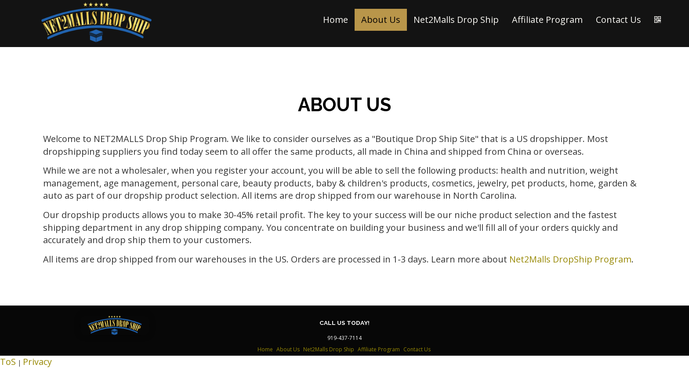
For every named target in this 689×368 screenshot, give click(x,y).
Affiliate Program (547, 20)
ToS (8, 362)
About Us (380, 20)
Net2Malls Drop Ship (456, 20)
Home (335, 20)
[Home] (96, 22)
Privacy (37, 362)
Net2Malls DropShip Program (570, 259)
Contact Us (618, 20)
